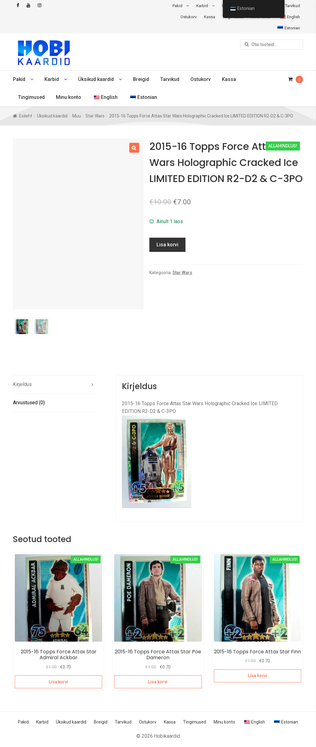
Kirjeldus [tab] (22, 385)
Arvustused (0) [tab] (29, 403)
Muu (76, 115)
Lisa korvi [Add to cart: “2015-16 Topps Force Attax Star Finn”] (257, 676)
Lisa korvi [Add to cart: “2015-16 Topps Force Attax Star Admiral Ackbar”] (58, 682)
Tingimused (31, 97)
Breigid (141, 79)
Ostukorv (189, 17)
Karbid (202, 5)
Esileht (25, 115)
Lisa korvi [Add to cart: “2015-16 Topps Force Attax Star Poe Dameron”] (158, 682)
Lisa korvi (167, 245)
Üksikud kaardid (96, 79)
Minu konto (68, 97)
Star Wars (95, 115)
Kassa (209, 17)
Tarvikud (292, 5)
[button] (134, 148)
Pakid (177, 5)
